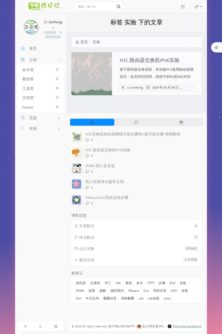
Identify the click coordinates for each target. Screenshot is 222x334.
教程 (128, 283)
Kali (78, 298)
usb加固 (153, 298)
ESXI (174, 290)
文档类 (40, 97)
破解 (102, 290)
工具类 (40, 88)
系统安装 (159, 290)
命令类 (40, 69)
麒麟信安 (110, 298)
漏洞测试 (117, 290)
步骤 (162, 283)
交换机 (95, 283)
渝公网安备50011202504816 (161, 326)
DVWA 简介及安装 (100, 165)
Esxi (146, 290)
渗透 (91, 290)
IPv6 (172, 283)
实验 (183, 283)
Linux (167, 298)
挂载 (184, 290)
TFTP (150, 283)
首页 (81, 41)
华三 (108, 283)
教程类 (40, 79)
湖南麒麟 (127, 298)
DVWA (80, 290)
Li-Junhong (135, 87)
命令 (139, 283)
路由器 (81, 283)
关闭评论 (194, 87)
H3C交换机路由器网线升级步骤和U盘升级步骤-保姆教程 (132, 134)
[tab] (92, 122)
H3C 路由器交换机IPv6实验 (150, 60)
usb (141, 298)
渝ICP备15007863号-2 (122, 326)
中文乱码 (92, 298)
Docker (40, 107)
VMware (133, 290)
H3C (118, 283)
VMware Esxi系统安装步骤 (106, 197)
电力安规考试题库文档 (104, 181)
